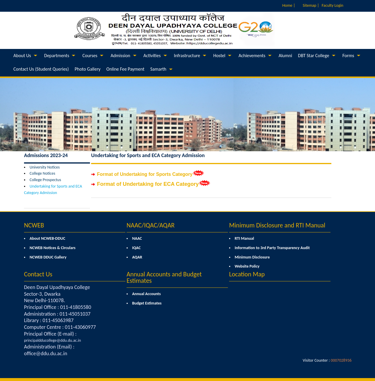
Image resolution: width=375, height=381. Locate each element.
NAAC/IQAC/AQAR (151, 225)
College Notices (42, 173)
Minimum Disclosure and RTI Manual (277, 225)
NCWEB (34, 225)
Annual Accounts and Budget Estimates (164, 277)
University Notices (45, 167)
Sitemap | (311, 5)
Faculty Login (332, 5)
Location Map (247, 274)
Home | (288, 5)
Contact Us (38, 274)
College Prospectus (45, 179)
